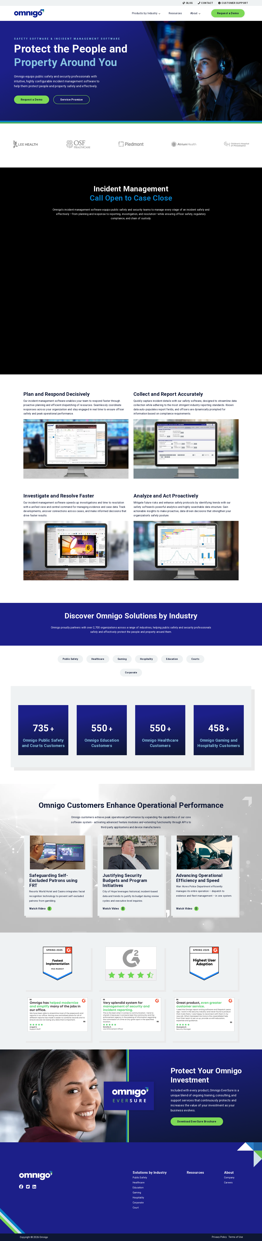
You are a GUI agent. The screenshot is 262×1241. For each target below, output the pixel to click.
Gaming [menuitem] (137, 1192)
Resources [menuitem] (175, 13)
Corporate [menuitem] (138, 1202)
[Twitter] (28, 1187)
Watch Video (37, 908)
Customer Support (233, 3)
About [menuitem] (194, 13)
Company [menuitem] (229, 1177)
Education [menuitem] (138, 1187)
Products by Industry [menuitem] (145, 13)
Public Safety (70, 659)
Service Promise (71, 99)
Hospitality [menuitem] (138, 1197)
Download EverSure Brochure (196, 1121)
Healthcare (97, 659)
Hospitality (146, 659)
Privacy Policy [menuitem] (219, 1237)
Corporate (131, 672)
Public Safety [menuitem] (140, 1177)
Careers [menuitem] (228, 1182)
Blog (188, 3)
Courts (195, 659)
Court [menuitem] (136, 1207)
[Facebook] (21, 1187)
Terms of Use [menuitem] (235, 1237)
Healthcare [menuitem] (139, 1182)
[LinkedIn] (34, 1187)
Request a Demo (228, 13)
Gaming (122, 659)
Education (172, 659)
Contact (205, 3)
